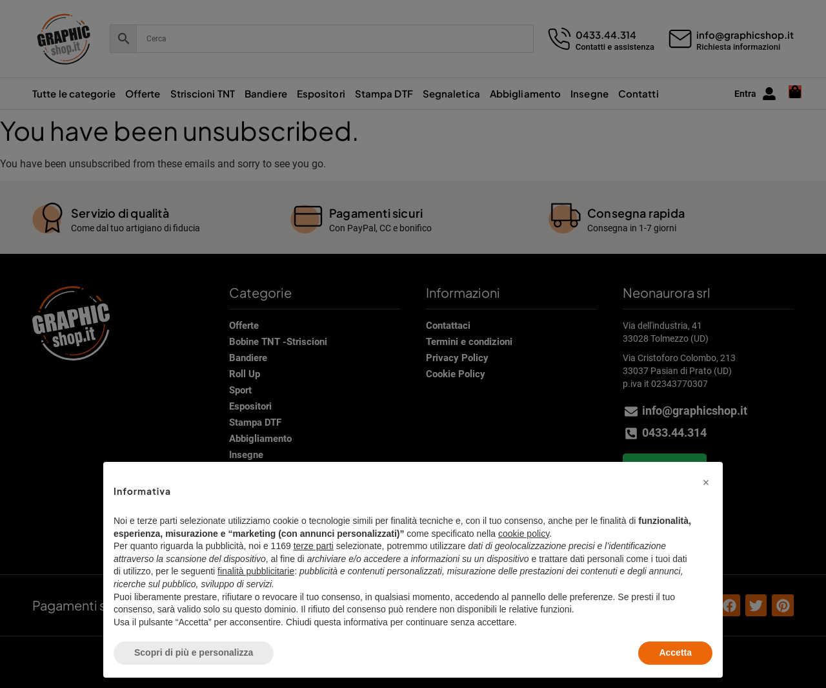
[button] (706, 482)
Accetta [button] (675, 652)
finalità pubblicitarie (255, 571)
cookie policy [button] (523, 533)
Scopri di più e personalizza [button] (193, 652)
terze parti (314, 546)
